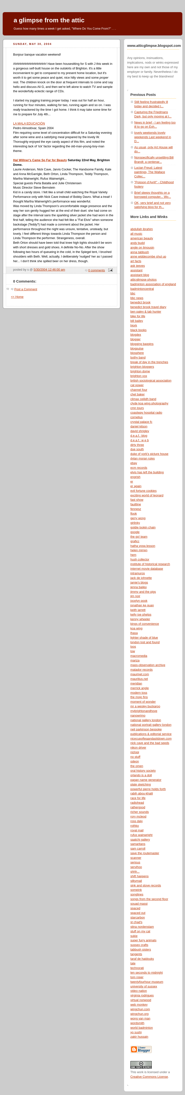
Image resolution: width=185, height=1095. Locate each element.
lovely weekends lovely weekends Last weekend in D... (152, 137)
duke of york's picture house (149, 454)
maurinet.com (139, 674)
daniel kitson (138, 426)
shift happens (139, 876)
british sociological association (150, 380)
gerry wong (137, 518)
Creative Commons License (149, 1076)
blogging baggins (141, 344)
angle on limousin (142, 247)
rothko (134, 826)
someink (136, 890)
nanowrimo (137, 715)
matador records (141, 669)
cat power (137, 385)
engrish (135, 477)
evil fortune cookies (143, 491)
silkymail (136, 881)
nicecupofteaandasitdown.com (151, 738)
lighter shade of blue (144, 637)
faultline (135, 504)
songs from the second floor (149, 899)
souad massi (139, 903)
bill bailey (136, 321)
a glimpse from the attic (49, 20)
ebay (133, 463)
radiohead (137, 802)
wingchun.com (140, 1009)
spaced (135, 908)
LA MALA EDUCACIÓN (29, 123)
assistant (136, 270)
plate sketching (140, 784)
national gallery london (145, 720)
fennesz (135, 509)
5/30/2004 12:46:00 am (49, 269)
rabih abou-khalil (141, 793)
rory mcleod (138, 816)
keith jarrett (137, 610)
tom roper (136, 977)
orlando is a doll (141, 775)
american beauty (141, 238)
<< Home (17, 297)
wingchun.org (139, 1014)
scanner (135, 858)
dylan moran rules (142, 458)
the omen (136, 766)
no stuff (135, 757)
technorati (137, 968)
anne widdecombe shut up (148, 256)
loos (133, 646)
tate (132, 963)
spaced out (137, 913)
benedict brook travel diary (148, 307)
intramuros (137, 573)
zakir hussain (139, 1036)
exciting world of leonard (146, 495)
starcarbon (137, 917)
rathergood (137, 807)
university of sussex (143, 986)
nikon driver (138, 747)
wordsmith (137, 1023)
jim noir (135, 596)
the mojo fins (139, 697)
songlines (136, 894)
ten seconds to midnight (146, 972)
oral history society (143, 770)
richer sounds (139, 812)
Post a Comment (25, 289)
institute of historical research (150, 564)
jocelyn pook (138, 600)
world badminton (141, 1027)
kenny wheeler (140, 619)
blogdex (135, 334)
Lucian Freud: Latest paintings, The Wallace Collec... (149, 172)
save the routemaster (144, 853)
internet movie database (146, 568)
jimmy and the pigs (143, 591)
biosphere (137, 353)
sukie (133, 936)
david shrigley (139, 431)
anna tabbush (139, 252)
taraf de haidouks (142, 959)
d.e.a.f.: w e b (139, 440)
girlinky (135, 523)
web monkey (139, 1004)
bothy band (137, 357)
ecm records (138, 467)
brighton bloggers (142, 366)
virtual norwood (140, 1000)
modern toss (138, 692)
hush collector (139, 559)
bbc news (136, 298)
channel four (138, 390)
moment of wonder (143, 701)
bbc (132, 293)
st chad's (136, 922)
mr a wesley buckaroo (145, 706)
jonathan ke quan (142, 605)
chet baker (137, 394)
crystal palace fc (141, 422)
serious (135, 862)
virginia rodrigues (142, 995)
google (135, 532)
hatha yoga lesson (142, 546)
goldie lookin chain (143, 527)
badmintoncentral (142, 289)
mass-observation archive (147, 665)
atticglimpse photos (143, 279)
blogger (135, 339)
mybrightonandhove (143, 711)
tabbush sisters (140, 949)
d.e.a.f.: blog (138, 435)
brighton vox (138, 376)
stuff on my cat (140, 931)
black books (138, 330)
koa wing (136, 628)
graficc (134, 541)
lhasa (134, 633)
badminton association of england (153, 284)
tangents (136, 954)
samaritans (137, 844)
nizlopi (134, 752)
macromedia (138, 656)
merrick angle (139, 688)
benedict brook (140, 302)
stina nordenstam (142, 926)
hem (133, 555)
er (131, 481)
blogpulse (136, 348)
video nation (138, 991)
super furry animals (143, 940)
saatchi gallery (140, 839)
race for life (137, 798)
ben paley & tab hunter (145, 311)
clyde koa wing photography (149, 403)
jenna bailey (138, 587)
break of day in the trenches (149, 362)
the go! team (138, 536)
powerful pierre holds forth (148, 789)
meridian (136, 683)
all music (136, 233)
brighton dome (140, 371)
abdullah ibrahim (141, 229)
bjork (133, 325)
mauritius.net (139, 679)
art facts (135, 261)
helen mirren (138, 550)
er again (136, 486)
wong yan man (140, 1018)
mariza (135, 660)
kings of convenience (144, 624)
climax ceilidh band (143, 399)
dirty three (137, 445)
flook (133, 513)
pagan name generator (145, 780)
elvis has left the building (147, 472)
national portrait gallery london (150, 725)
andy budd (137, 243)
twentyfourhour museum (146, 982)
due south (137, 449)
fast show (136, 500)
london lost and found (145, 642)
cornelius (136, 417)
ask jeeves (137, 265)
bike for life (137, 316)
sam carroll (137, 848)
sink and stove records (145, 885)
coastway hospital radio (146, 412)
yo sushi (136, 1032)
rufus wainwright (141, 835)
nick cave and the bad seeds (149, 743)
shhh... (135, 871)
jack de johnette (141, 578)
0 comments (96, 270)
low (132, 651)
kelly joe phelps (140, 614)
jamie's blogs (139, 582)
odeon (134, 761)
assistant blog (139, 275)
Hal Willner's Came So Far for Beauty (40, 160)
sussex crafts (139, 945)
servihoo (136, 867)
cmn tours (137, 408)
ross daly (136, 821)
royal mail (136, 830)
